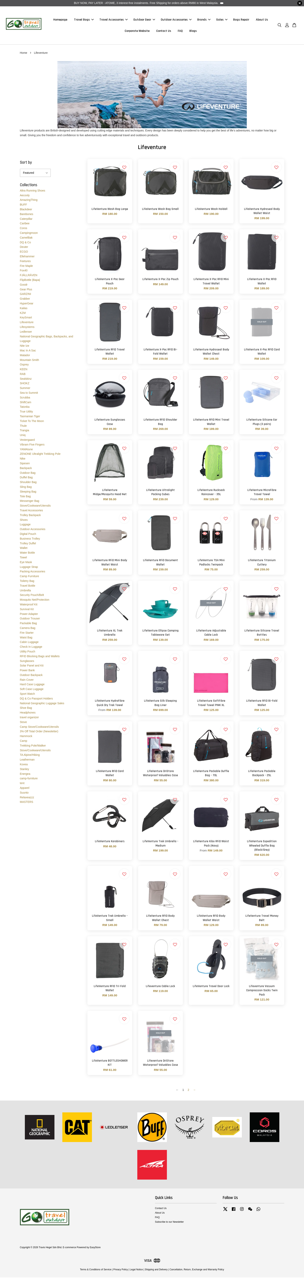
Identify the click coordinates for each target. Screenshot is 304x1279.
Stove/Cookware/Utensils (35, 507)
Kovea (24, 765)
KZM (23, 314)
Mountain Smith (29, 361)
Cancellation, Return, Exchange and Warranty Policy (196, 1271)
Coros (23, 229)
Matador (25, 356)
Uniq (23, 436)
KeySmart (26, 319)
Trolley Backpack (30, 516)
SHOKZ (24, 384)
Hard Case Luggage (32, 685)
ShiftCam (25, 403)
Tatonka (25, 408)
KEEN (23, 370)
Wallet (23, 549)
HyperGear (26, 304)
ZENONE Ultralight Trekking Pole (40, 455)
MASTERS (26, 803)
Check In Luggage (31, 648)
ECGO (24, 253)
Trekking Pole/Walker (33, 747)
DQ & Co (25, 243)
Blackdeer (26, 210)
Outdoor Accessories (176, 20)
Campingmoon (29, 234)
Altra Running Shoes (32, 192)
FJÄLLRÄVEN (28, 276)
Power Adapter (29, 615)
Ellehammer (27, 257)
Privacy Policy (120, 1271)
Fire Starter (27, 634)
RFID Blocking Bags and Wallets (40, 657)
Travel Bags (84, 20)
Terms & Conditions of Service (95, 1271)
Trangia (24, 431)
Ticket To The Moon (32, 422)
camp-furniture (29, 780)
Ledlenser (26, 333)
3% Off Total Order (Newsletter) (39, 732)
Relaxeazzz (27, 798)
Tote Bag (25, 497)
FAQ (180, 32)
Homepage (60, 20)
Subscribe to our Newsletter (169, 1223)
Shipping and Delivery (156, 1271)
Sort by (26, 163)
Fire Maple (26, 267)
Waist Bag (26, 638)
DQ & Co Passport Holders (36, 699)
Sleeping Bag (28, 493)
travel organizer (29, 718)
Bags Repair (241, 20)
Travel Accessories (113, 20)
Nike (22, 460)
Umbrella (25, 591)
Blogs (193, 32)
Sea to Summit (29, 394)
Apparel (24, 789)
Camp (23, 742)
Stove (23, 723)
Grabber (25, 300)
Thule (23, 427)
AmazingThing (29, 201)
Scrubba (25, 398)
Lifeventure (27, 323)
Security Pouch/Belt (32, 596)
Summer (25, 389)
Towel (23, 558)
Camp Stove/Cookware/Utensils (39, 728)
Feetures (25, 262)
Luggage (25, 526)
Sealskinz (26, 380)
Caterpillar (26, 220)
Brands (203, 20)
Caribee (25, 225)
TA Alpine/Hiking (30, 756)
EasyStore (95, 1248)
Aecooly (25, 196)
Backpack (26, 469)
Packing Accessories (32, 573)
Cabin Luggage (29, 643)
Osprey (24, 366)
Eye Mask (26, 563)
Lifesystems (27, 328)
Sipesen (25, 464)
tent (22, 784)
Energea (25, 775)
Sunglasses (27, 662)
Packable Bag (28, 624)
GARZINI (25, 295)
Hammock (26, 737)
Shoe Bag (26, 709)
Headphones (28, 714)
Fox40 (24, 272)
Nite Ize (24, 347)
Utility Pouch (27, 652)
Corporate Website (137, 32)
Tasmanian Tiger (30, 417)
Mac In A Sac (28, 351)
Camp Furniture (29, 577)
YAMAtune (26, 450)
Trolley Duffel (28, 544)
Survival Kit (27, 610)
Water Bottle (27, 554)
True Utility (26, 413)
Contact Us (163, 32)
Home (23, 54)
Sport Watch (27, 695)
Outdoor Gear (144, 20)
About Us (262, 20)
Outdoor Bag (28, 474)
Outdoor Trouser (30, 620)
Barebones (26, 215)
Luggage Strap (29, 568)
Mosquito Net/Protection (34, 601)
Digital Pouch (28, 535)
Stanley (24, 770)
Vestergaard (27, 441)
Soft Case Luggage (32, 690)
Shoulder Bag (28, 483)
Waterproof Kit (28, 605)
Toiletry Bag (27, 582)
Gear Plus (26, 290)
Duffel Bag (26, 478)
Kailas (23, 309)
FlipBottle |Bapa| (30, 281)
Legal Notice (136, 1271)
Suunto (24, 794)
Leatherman (27, 761)
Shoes (24, 521)
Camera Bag (28, 629)
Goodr (24, 286)
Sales (221, 20)
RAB (23, 375)
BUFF (23, 206)
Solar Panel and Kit (32, 667)
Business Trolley (30, 540)
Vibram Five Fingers (32, 445)
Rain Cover (27, 681)
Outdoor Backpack (31, 676)
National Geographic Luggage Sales (42, 704)
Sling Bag (26, 488)
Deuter (24, 248)
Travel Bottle (27, 587)
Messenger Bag (29, 502)
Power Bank (27, 671)
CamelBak (26, 239)
